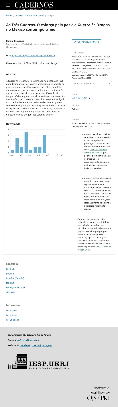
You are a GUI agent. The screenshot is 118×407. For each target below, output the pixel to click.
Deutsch (10, 269)
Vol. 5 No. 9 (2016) (35, 15)
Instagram (47, 345)
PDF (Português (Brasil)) (87, 41)
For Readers (11, 310)
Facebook (25, 345)
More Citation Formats (84, 83)
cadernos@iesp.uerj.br (28, 340)
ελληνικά (11, 292)
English (10, 273)
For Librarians (12, 319)
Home (9, 15)
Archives (19, 15)
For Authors (11, 315)
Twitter (36, 345)
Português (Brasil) (15, 287)
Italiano (10, 282)
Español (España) (15, 278)
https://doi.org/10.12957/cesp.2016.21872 (33, 55)
